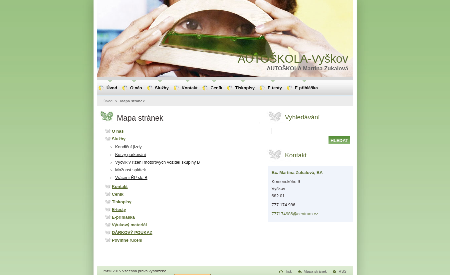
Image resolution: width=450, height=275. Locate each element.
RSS (342, 271)
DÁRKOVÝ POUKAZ (132, 232)
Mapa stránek (315, 271)
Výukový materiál (129, 224)
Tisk (288, 271)
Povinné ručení (127, 240)
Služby (118, 138)
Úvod (108, 101)
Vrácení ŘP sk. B (131, 177)
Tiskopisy (121, 201)
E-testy (119, 209)
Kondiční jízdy (128, 146)
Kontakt (120, 186)
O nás (118, 131)
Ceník (117, 194)
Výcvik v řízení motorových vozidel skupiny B (157, 162)
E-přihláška (123, 217)
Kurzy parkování (130, 154)
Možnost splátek (130, 169)
